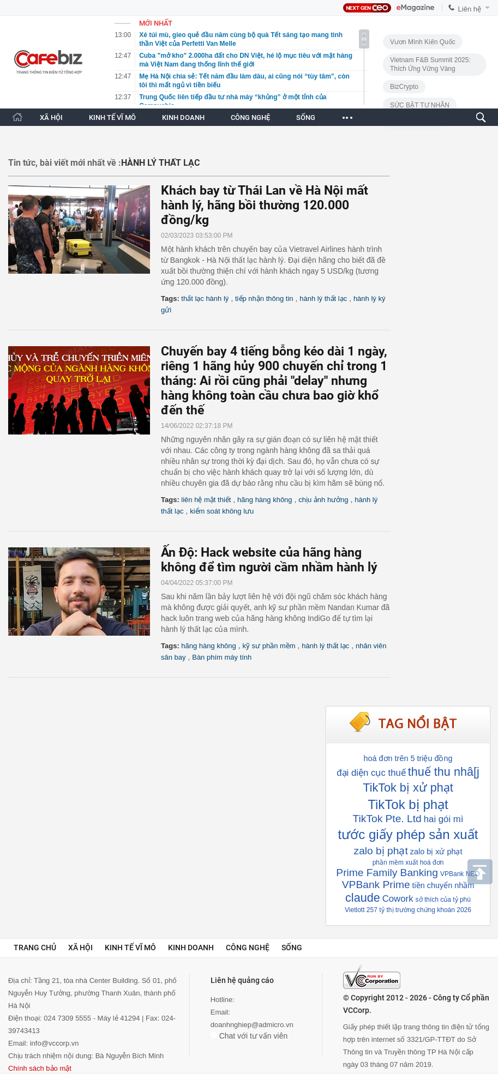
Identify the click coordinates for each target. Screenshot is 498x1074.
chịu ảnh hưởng (323, 500)
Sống (291, 947)
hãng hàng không (264, 500)
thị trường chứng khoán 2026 (429, 910)
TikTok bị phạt (408, 804)
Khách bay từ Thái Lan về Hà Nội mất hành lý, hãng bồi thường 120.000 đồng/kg (264, 205)
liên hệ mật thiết (206, 500)
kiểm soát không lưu (222, 511)
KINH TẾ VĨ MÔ (112, 117)
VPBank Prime (376, 884)
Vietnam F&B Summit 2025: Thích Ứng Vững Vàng (430, 64)
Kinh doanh (191, 947)
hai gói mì (444, 819)
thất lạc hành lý (205, 298)
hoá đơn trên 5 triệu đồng (408, 758)
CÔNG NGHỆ (250, 117)
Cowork (397, 899)
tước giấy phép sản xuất (408, 834)
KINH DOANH (183, 117)
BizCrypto (404, 86)
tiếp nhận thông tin (264, 298)
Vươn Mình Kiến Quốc (422, 42)
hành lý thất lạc (323, 298)
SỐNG (305, 117)
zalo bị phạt (381, 850)
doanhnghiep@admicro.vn (252, 1025)
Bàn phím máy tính (221, 657)
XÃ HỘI (51, 117)
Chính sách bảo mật (39, 1068)
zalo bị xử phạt (436, 851)
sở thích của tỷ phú (443, 899)
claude (362, 897)
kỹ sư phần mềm (268, 646)
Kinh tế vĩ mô (130, 947)
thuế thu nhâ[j (443, 772)
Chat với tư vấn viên (249, 1035)
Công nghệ (247, 947)
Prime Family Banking (387, 872)
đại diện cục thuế (371, 773)
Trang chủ (35, 947)
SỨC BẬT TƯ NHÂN (419, 105)
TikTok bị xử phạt (408, 787)
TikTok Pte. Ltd (387, 818)
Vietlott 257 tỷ (365, 910)
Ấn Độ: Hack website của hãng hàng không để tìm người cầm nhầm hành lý (269, 560)
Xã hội (80, 947)
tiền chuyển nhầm (443, 885)
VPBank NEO (460, 874)
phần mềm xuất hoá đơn (408, 862)
